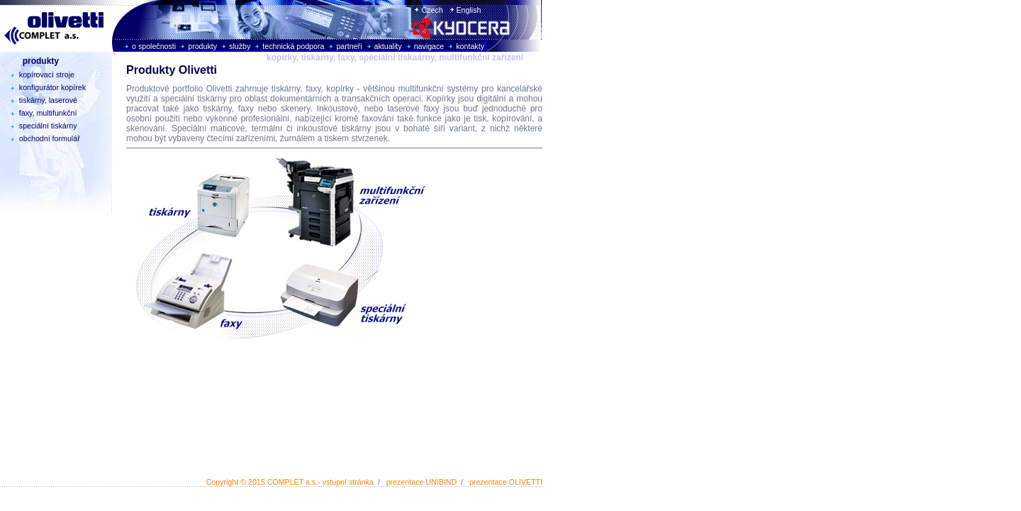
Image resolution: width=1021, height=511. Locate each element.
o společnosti (154, 46)
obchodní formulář (42, 138)
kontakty (470, 46)
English (467, 10)
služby (239, 46)
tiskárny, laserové (40, 100)
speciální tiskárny (40, 125)
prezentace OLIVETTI (505, 482)
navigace (429, 46)
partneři (349, 46)
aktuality (388, 46)
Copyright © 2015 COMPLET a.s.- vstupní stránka (290, 482)
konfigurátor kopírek (45, 87)
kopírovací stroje (39, 74)
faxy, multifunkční (40, 113)
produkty (202, 46)
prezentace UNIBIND (421, 482)
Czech (430, 10)
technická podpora (293, 46)
